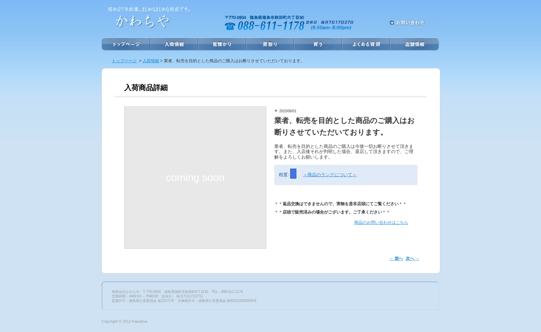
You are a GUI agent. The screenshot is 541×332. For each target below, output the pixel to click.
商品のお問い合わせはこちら (381, 222)
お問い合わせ (415, 23)
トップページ (124, 60)
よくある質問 (366, 44)
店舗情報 (415, 44)
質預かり (222, 44)
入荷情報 (174, 44)
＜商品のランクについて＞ (330, 174)
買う (318, 44)
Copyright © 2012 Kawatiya (124, 321)
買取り (270, 44)
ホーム (125, 44)
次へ (412, 258)
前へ (396, 258)
